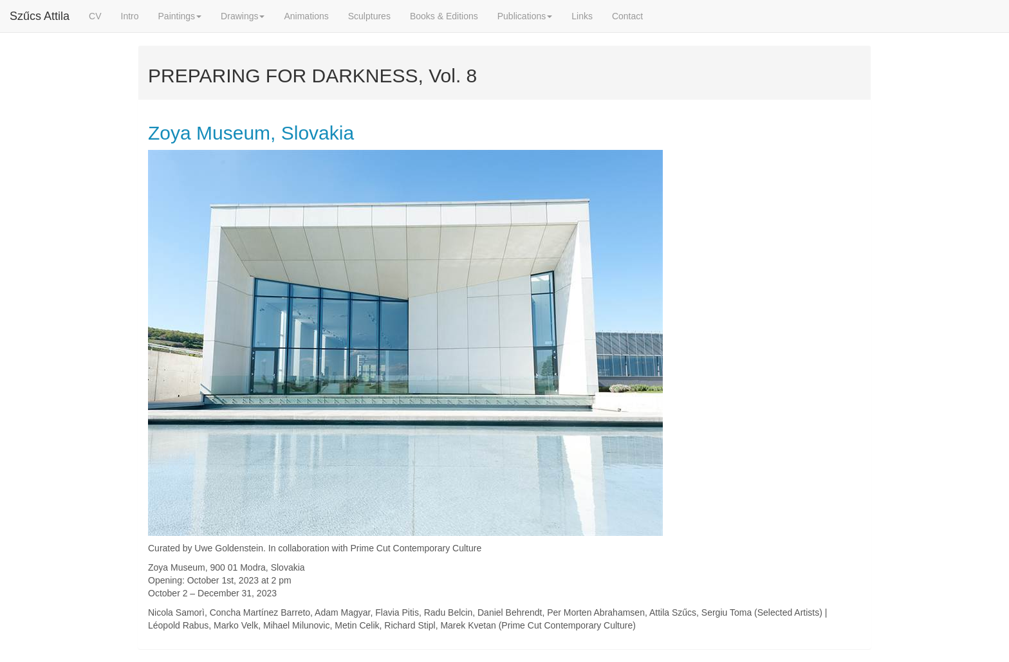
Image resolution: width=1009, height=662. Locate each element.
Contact (627, 16)
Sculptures (369, 16)
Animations (306, 16)
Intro (130, 16)
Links (582, 16)
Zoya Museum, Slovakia (251, 132)
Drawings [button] (242, 16)
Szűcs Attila (39, 16)
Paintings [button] (180, 16)
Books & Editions (444, 16)
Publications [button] (525, 16)
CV (95, 16)
